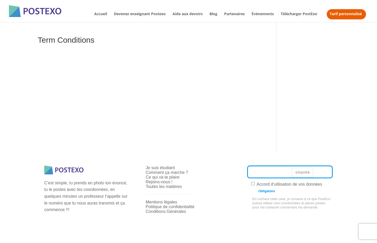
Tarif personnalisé (346, 13)
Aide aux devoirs (188, 14)
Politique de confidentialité (170, 207)
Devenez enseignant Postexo (140, 14)
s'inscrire (302, 172)
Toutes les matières (164, 186)
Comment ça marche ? (167, 172)
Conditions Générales (166, 211)
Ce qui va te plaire (163, 177)
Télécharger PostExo (299, 14)
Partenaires (234, 14)
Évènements (263, 14)
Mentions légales (161, 202)
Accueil (100, 14)
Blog (213, 14)
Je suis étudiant (160, 167)
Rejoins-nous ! (159, 182)
